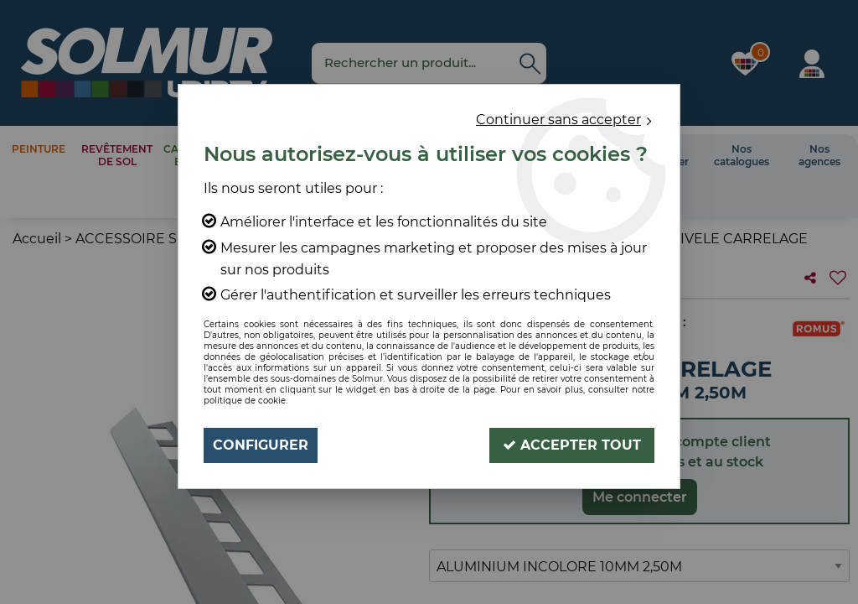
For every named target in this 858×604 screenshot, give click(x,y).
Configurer (260, 445)
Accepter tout (572, 445)
